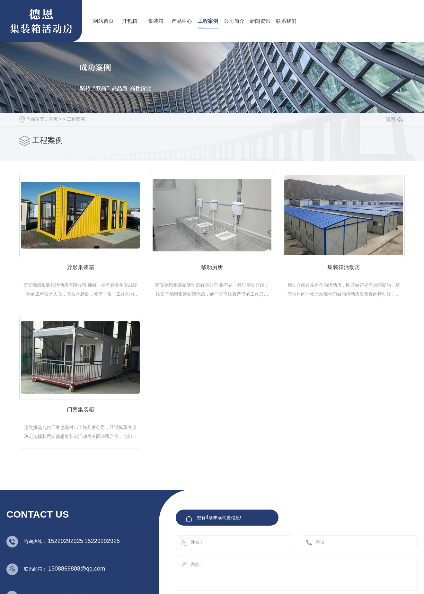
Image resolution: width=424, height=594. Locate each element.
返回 (394, 119)
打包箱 (129, 21)
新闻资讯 (260, 21)
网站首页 (103, 21)
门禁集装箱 (228, 420)
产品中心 (182, 21)
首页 (53, 119)
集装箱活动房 (85, 420)
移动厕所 (228, 273)
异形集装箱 (86, 273)
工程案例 (208, 21)
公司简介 (234, 21)
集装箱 (155, 21)
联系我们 (286, 21)
